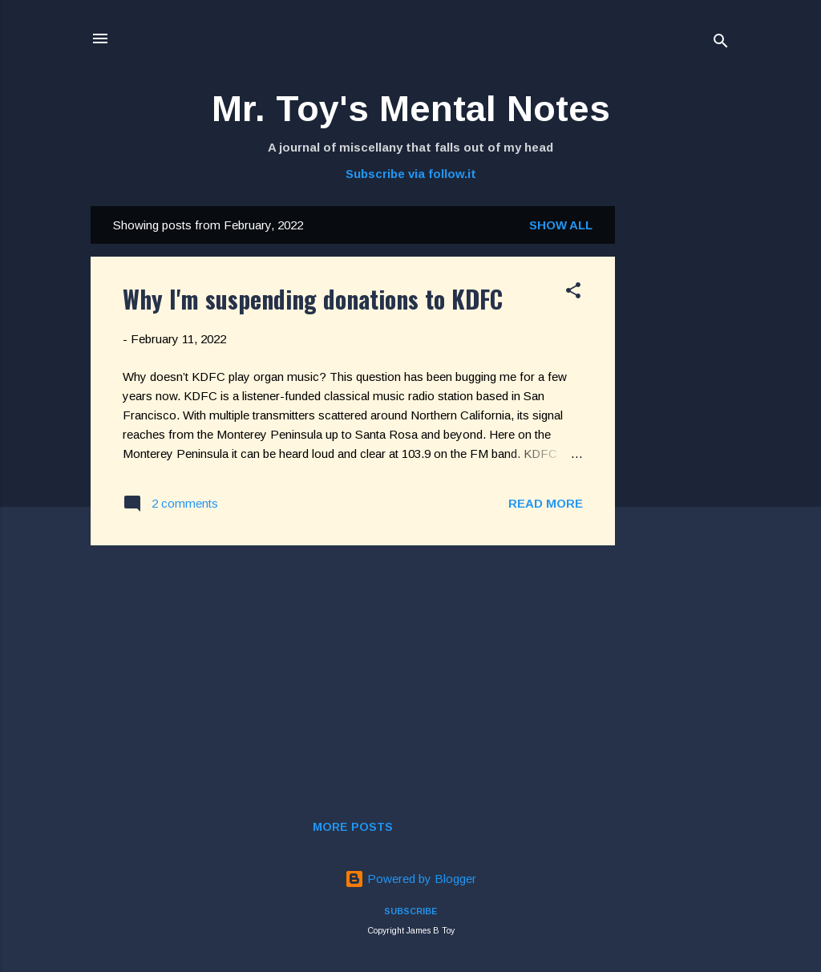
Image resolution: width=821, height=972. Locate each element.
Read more (545, 503)
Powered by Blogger (410, 878)
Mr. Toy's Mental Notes (411, 108)
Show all (560, 225)
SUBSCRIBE (410, 911)
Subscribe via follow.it (411, 173)
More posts (353, 826)
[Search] (720, 43)
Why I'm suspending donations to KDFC (313, 299)
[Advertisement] (679, 446)
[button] (573, 293)
